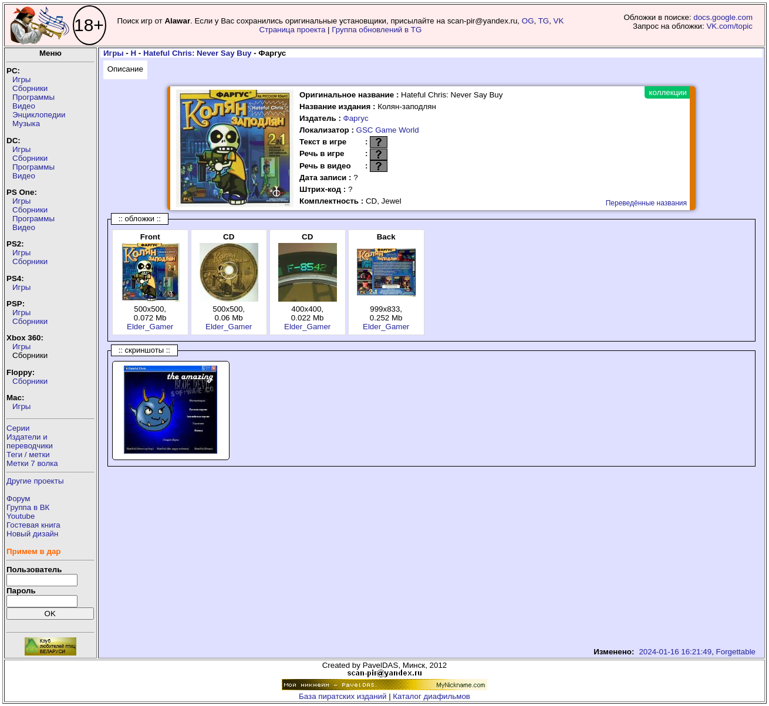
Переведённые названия (646, 203)
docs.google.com (723, 17)
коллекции (668, 92)
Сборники (30, 88)
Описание (125, 69)
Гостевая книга (33, 525)
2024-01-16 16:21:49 (675, 651)
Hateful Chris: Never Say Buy (197, 53)
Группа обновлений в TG (376, 29)
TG (543, 20)
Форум (18, 498)
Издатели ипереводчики (29, 441)
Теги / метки (28, 454)
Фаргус (356, 118)
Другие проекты (35, 481)
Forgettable (735, 651)
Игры (21, 79)
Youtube (20, 516)
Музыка (26, 123)
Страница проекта (292, 29)
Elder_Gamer (150, 326)
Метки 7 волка (32, 463)
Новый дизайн (32, 533)
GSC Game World (387, 130)
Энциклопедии (38, 114)
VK (559, 20)
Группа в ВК (27, 507)
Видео (23, 106)
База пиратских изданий (342, 696)
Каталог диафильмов (431, 696)
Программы (33, 97)
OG (528, 20)
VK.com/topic (729, 26)
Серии (17, 428)
